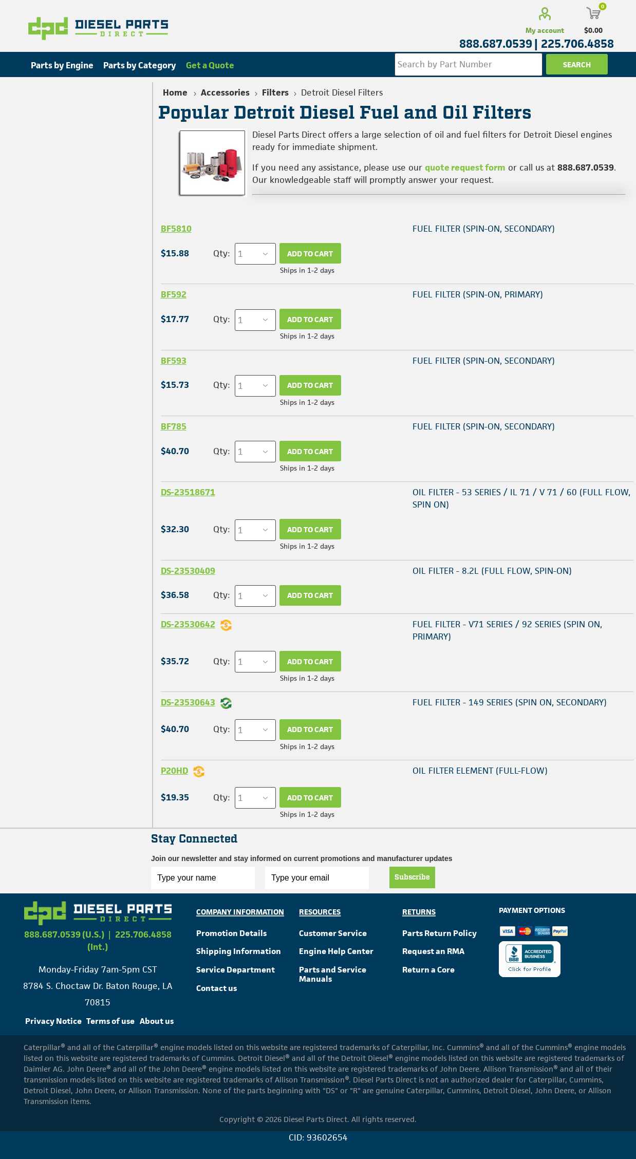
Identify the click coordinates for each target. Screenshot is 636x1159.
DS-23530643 (188, 702)
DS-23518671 (188, 492)
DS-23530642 (188, 624)
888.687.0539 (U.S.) (64, 934)
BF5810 (176, 228)
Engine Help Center (336, 951)
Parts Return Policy (439, 933)
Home (175, 92)
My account (545, 30)
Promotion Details (231, 933)
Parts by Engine (62, 65)
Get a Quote (210, 65)
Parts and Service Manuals (332, 974)
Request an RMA (433, 951)
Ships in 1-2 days (307, 270)
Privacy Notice (53, 1021)
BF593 (173, 360)
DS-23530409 (188, 570)
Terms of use (110, 1021)
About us (157, 1021)
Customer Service (333, 933)
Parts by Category (139, 65)
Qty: (221, 253)
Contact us (216, 988)
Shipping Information (238, 951)
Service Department (235, 969)
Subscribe (412, 877)
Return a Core (428, 969)
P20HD (174, 770)
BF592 (173, 294)
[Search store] (469, 64)
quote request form (465, 167)
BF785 (173, 426)
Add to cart (310, 253)
